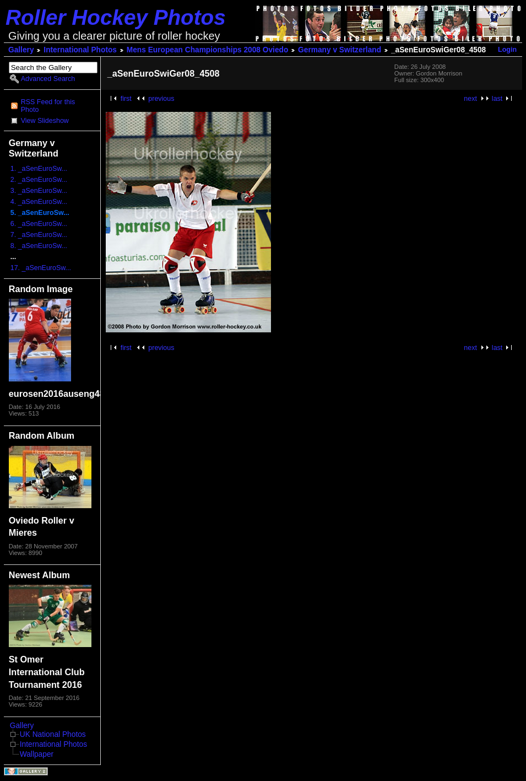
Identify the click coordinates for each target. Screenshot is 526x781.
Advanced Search (48, 79)
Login (507, 49)
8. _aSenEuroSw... (38, 246)
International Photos (80, 50)
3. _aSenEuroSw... (38, 191)
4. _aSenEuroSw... (38, 202)
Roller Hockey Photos (116, 17)
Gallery (21, 50)
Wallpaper (36, 754)
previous (161, 99)
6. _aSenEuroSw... (38, 224)
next (470, 99)
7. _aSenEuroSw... (38, 235)
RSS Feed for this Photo (48, 106)
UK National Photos (53, 734)
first (126, 99)
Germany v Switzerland (339, 50)
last (497, 99)
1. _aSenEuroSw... (38, 169)
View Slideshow (45, 121)
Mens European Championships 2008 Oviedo (208, 50)
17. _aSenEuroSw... (40, 268)
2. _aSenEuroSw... (38, 180)
